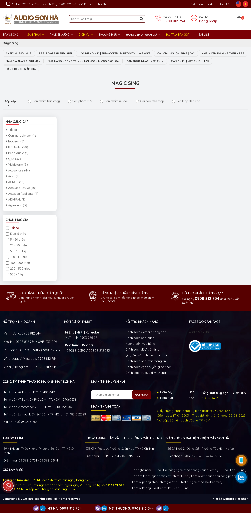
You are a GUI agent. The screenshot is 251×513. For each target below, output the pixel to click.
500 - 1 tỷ (14, 274)
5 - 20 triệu (15, 239)
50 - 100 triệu (17, 251)
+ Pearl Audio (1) (17, 153)
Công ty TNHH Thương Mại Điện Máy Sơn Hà (38, 382)
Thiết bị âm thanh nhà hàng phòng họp (217, 476)
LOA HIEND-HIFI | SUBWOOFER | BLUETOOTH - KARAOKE (114, 53)
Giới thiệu (197, 4)
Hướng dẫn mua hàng (140, 344)
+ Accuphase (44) (18, 170)
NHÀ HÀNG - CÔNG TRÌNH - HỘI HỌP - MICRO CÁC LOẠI (83, 61)
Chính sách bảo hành (139, 338)
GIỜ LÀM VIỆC (13, 470)
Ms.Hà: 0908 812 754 (25, 4)
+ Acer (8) (13, 176)
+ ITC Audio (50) (17, 147)
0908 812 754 (174, 21)
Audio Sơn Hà (199, 332)
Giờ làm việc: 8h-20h (92, 4)
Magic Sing (10, 43)
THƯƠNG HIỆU (108, 34)
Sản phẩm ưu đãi (114, 101)
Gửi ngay (141, 394)
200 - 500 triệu (18, 268)
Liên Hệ (224, 4)
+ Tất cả (11, 130)
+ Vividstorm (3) (17, 164)
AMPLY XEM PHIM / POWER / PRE (223, 53)
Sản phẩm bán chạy (44, 101)
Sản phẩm (34, 34)
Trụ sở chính (13, 438)
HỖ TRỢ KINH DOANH (19, 322)
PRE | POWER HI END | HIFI (55, 53)
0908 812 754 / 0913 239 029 (36, 342)
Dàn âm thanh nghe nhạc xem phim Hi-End (160, 476)
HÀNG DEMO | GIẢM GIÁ (141, 34)
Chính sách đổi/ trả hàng (142, 349)
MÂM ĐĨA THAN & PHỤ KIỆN (23, 61)
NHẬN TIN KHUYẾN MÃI (108, 382)
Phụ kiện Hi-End (178, 488)
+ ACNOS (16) (15, 182)
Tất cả (12, 228)
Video (211, 4)
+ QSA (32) (13, 159)
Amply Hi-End (219, 470)
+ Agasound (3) (16, 205)
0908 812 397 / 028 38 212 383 (88, 351)
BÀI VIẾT (204, 34)
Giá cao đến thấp (150, 101)
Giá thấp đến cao (186, 101)
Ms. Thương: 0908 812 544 (59, 4)
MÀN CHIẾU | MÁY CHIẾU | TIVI (190, 61)
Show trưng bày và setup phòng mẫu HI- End (123, 438)
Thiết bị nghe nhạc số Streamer (200, 482)
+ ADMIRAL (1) (15, 199)
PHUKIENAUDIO (60, 34)
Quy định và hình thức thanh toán (147, 355)
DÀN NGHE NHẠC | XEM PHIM (145, 61)
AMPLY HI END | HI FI (19, 53)
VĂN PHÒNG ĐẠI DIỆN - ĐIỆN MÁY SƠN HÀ (197, 438)
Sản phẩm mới (80, 101)
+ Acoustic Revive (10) (21, 188)
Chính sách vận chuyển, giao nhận (148, 367)
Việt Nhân (241, 499)
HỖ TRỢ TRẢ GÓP (178, 34)
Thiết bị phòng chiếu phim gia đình (154, 482)
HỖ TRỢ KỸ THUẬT (78, 322)
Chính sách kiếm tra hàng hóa (145, 332)
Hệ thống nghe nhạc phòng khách (185, 470)
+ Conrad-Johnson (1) (21, 135)
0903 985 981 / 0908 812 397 (39, 350)
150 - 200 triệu (18, 263)
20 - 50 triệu (16, 245)
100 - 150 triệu (17, 257)
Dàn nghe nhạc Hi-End (146, 470)
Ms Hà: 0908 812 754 (64, 508)
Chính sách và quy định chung (145, 373)
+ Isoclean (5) (15, 141)
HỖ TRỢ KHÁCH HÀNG (141, 322)
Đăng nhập (208, 21)
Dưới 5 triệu (16, 234)
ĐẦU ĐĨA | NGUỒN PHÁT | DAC (176, 53)
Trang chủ (10, 34)
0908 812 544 (31, 333)
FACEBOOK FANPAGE (204, 322)
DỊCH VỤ (84, 34)
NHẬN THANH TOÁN (106, 406)
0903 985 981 (89, 338)
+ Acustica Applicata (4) (22, 194)
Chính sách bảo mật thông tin (145, 361)
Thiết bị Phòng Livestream (149, 488)
